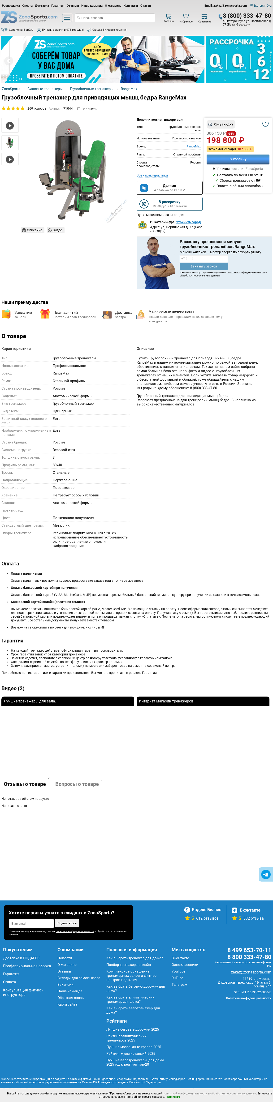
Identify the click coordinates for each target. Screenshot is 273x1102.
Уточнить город (188, 222)
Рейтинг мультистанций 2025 (130, 1053)
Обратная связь (70, 998)
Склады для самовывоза (78, 978)
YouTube (178, 971)
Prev (8, 60)
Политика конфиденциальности (248, 998)
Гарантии (149, 673)
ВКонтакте (180, 958)
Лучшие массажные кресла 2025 (133, 1047)
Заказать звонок (204, 266)
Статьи (145, 5)
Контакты (131, 5)
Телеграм (179, 984)
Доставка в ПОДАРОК (21, 958)
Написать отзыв (14, 806)
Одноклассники (185, 965)
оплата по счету (50, 627)
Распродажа (11, 5)
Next (196, 60)
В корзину (238, 159)
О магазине (113, 5)
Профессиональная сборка (27, 966)
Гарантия (57, 5)
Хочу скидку (223, 124)
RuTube (177, 978)
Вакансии (65, 984)
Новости (64, 958)
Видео (57, 230)
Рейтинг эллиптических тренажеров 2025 (126, 1038)
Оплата (27, 5)
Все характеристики (152, 175)
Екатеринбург (263, 5)
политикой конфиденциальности (185, 1093)
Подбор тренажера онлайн (128, 965)
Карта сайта (67, 1004)
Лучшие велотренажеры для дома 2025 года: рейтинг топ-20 (135, 1062)
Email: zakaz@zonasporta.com (225, 5)
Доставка (42, 5)
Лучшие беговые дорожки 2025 (132, 1029)
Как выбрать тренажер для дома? (134, 958)
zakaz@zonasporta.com (251, 972)
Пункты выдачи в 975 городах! (63, 29)
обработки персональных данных (233, 1093)
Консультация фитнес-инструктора (23, 992)
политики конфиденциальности (246, 272)
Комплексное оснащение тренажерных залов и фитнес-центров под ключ (131, 975)
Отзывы (73, 5)
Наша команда (92, 5)
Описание (34, 230)
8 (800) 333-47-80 (247, 15)
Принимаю (173, 1096)
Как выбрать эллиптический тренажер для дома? (130, 999)
